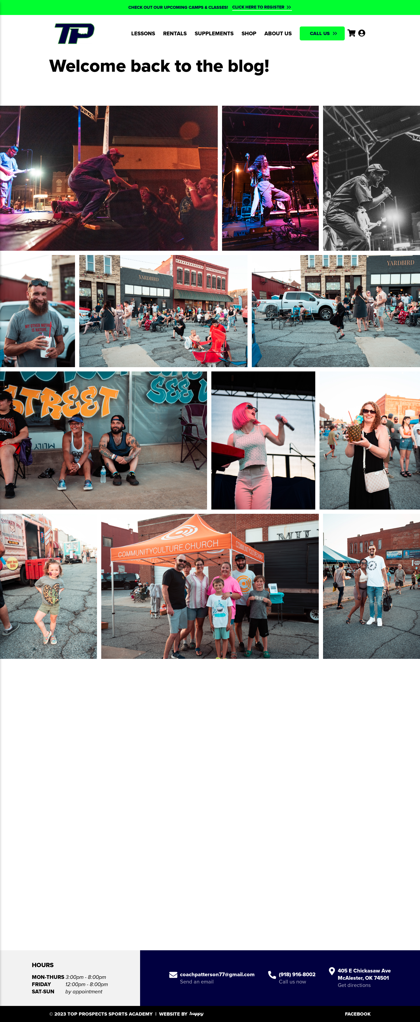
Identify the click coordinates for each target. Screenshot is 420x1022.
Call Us (320, 33)
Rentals (175, 33)
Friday (41, 984)
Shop (249, 33)
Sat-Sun (43, 991)
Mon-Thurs (48, 977)
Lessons (143, 33)
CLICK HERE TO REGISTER (258, 7)
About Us (278, 33)
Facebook (358, 1013)
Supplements (214, 33)
